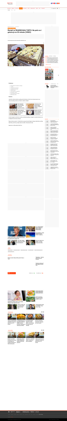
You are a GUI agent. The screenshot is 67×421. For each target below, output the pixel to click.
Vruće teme (10, 254)
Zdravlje (13, 8)
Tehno (37, 8)
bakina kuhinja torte (11, 251)
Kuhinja (21, 8)
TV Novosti (43, 8)
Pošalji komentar (11, 273)
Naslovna (9, 8)
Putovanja (25, 8)
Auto (39, 8)
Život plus (17, 8)
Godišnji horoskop (53, 83)
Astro (28, 8)
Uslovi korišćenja (41, 414)
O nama (37, 414)
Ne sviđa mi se (39, 273)
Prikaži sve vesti (48, 64)
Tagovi (9, 247)
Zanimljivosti (32, 8)
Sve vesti (46, 119)
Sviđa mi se (32, 273)
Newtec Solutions (53, 419)
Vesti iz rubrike (10, 330)
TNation (58, 419)
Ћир (57, 3)
